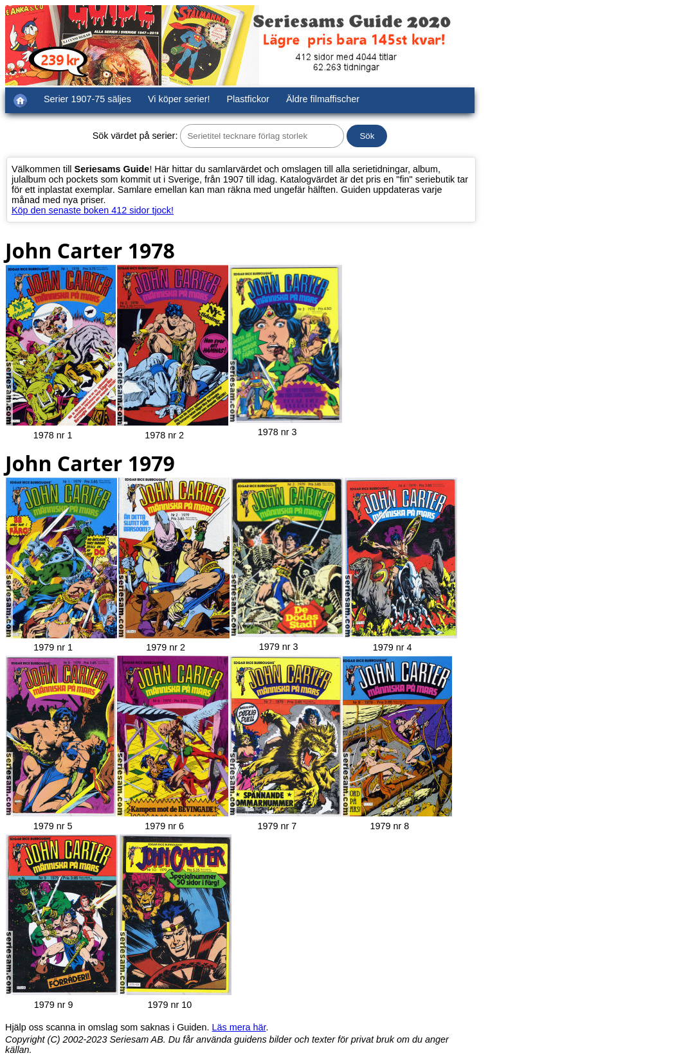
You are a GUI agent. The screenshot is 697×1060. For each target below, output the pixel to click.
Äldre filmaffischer (322, 99)
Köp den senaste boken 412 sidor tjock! (93, 210)
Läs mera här (239, 1027)
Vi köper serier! (179, 99)
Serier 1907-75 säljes (87, 99)
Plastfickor (248, 99)
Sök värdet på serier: (135, 135)
